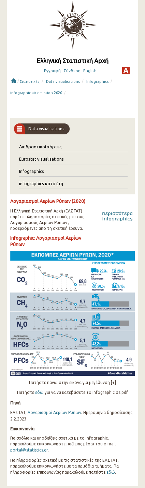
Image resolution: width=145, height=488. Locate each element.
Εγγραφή (52, 71)
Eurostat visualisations (41, 159)
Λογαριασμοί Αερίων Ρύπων (54, 412)
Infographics (97, 81)
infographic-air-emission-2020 (36, 93)
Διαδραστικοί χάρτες (40, 146)
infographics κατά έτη (41, 183)
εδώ (39, 392)
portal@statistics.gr (29, 450)
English (90, 71)
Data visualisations (63, 81)
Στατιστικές (30, 81)
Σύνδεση (72, 71)
